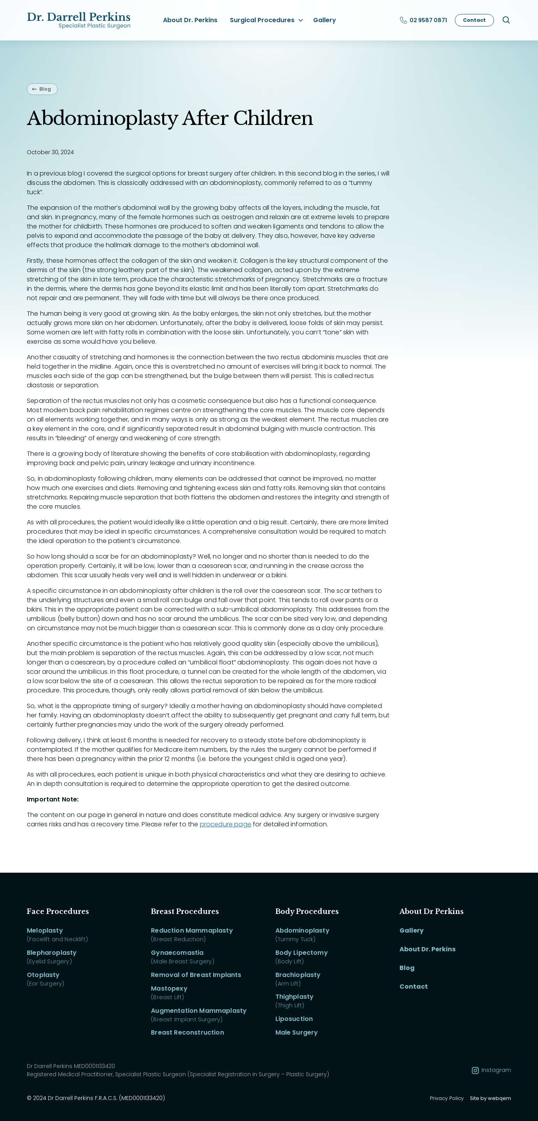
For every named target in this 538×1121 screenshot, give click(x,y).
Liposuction (294, 1018)
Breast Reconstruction (187, 1032)
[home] (80, 20)
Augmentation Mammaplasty (199, 1010)
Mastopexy (169, 988)
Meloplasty (45, 930)
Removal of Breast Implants (196, 974)
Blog (45, 89)
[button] (265, 20)
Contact (474, 20)
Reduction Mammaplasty (192, 930)
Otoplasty (43, 974)
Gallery (324, 20)
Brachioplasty (298, 974)
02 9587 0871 (428, 20)
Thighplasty (294, 996)
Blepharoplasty (52, 952)
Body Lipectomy (301, 952)
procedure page (225, 824)
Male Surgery (296, 1032)
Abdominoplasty (302, 930)
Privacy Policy (447, 1098)
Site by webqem (490, 1098)
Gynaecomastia (177, 952)
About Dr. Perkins (190, 20)
